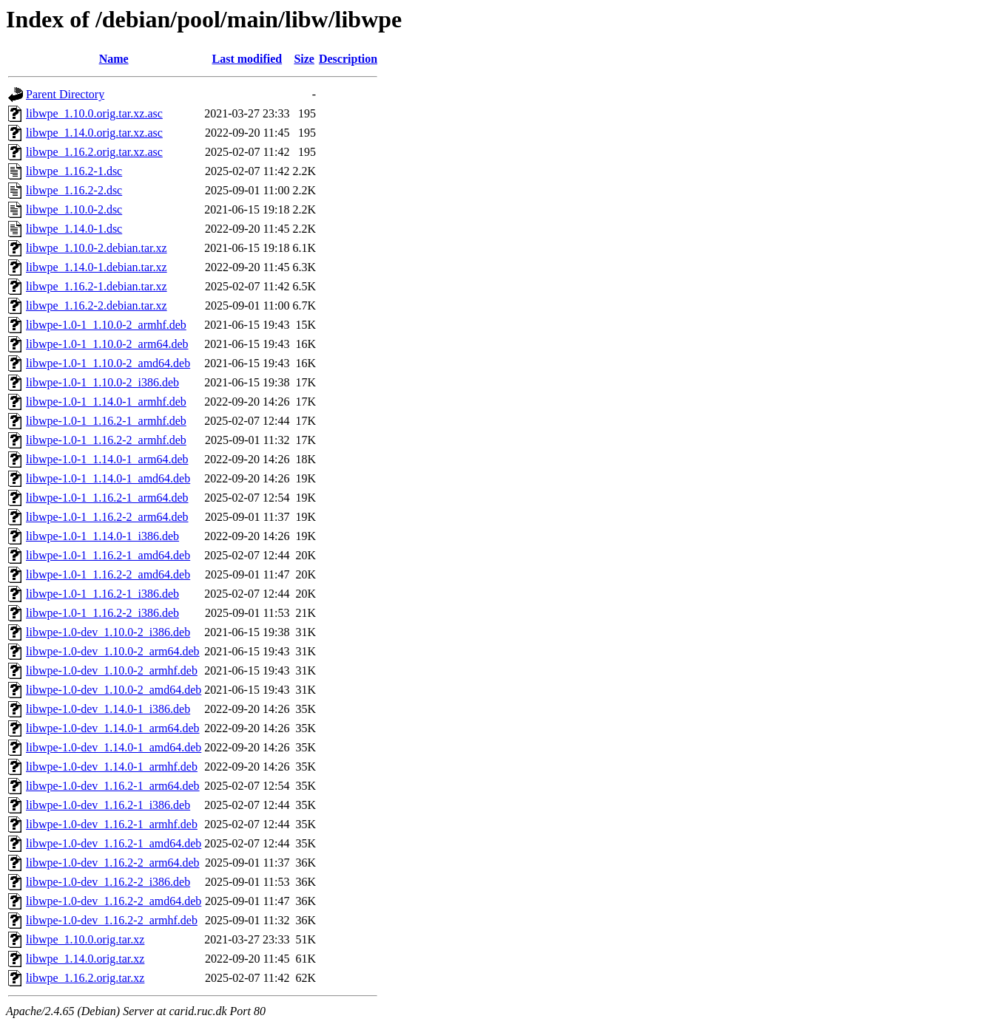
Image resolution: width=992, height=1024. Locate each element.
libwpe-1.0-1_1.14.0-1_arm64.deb (107, 459)
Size (304, 58)
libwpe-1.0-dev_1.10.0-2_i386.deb (108, 632)
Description (348, 58)
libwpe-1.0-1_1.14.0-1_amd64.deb (108, 478)
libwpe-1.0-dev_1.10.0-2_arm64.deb (113, 651)
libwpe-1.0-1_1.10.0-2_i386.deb (102, 382)
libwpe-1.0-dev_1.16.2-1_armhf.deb (112, 824)
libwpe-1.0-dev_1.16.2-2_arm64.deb (113, 862)
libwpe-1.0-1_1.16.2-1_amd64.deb (108, 555)
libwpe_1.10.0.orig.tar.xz (85, 939)
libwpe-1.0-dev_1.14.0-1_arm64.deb (113, 728)
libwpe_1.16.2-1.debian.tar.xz (96, 286)
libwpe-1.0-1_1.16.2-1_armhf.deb (106, 420)
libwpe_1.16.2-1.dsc (74, 171)
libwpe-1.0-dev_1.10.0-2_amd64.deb (113, 689)
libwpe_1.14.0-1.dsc (74, 228)
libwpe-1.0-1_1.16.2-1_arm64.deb (107, 497)
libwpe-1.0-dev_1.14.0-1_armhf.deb (112, 766)
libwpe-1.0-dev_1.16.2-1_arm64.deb (113, 785)
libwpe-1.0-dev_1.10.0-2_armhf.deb (112, 670)
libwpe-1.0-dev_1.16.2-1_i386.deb (108, 805)
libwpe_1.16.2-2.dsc (74, 190)
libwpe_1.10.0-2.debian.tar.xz (96, 248)
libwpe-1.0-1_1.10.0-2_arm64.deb (107, 344)
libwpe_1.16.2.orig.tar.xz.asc (94, 152)
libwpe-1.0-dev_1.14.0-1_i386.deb (108, 709)
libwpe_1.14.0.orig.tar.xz (85, 958)
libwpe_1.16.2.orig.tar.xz (85, 978)
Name (114, 58)
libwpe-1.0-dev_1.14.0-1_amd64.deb (113, 747)
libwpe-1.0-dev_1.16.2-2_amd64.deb (113, 901)
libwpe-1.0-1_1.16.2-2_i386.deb (102, 613)
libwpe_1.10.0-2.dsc (74, 209)
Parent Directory (65, 94)
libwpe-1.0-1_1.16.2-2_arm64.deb (107, 517)
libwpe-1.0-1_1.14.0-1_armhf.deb (106, 401)
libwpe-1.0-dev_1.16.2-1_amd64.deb (113, 843)
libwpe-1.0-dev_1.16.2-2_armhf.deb (112, 920)
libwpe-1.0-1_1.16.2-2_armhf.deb (106, 440)
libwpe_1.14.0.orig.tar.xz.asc (94, 132)
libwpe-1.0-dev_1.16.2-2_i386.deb (108, 881)
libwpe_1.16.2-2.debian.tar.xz (96, 305)
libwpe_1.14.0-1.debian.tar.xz (96, 267)
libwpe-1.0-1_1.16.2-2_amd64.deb (108, 574)
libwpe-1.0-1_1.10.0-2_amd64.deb (108, 363)
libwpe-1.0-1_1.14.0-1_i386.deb (102, 536)
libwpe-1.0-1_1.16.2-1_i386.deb (102, 593)
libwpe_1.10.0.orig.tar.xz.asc (94, 113)
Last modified (247, 58)
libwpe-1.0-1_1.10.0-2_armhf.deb (106, 324)
